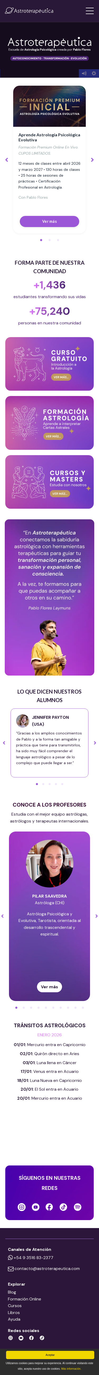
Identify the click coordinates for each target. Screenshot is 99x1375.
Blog (12, 1292)
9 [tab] (75, 1007)
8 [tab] (68, 1007)
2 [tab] (49, 240)
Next (92, 159)
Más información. (71, 1368)
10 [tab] (83, 1007)
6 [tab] (53, 1007)
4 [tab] (56, 784)
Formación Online (24, 1299)
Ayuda (14, 1319)
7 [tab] (60, 1007)
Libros (14, 1312)
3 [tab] (58, 240)
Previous (6, 159)
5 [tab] (62, 784)
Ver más (49, 221)
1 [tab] (41, 240)
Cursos (15, 1305)
